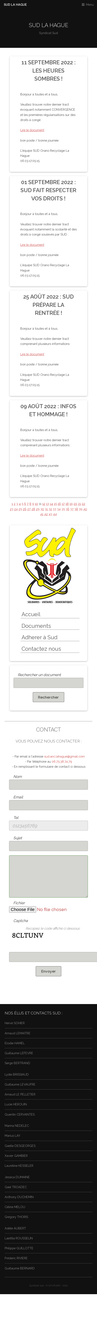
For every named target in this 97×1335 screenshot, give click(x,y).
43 (50, 514)
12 (43, 504)
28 (33, 509)
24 (16, 509)
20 (75, 504)
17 (63, 504)
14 (51, 504)
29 (38, 509)
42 (46, 514)
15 (55, 504)
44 (55, 514)
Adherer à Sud (39, 637)
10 (36, 504)
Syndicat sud (36, 1285)
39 (80, 509)
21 (79, 504)
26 (24, 509)
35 (63, 509)
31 (46, 509)
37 (72, 509)
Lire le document (32, 130)
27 (29, 509)
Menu (90, 4)
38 (76, 509)
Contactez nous (41, 649)
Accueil (31, 614)
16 (59, 504)
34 (59, 509)
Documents (36, 626)
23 (11, 509)
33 (54, 509)
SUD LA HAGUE (15, 4)
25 (20, 509)
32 (50, 509)
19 (71, 504)
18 (67, 504)
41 (41, 514)
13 (47, 504)
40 (85, 509)
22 (83, 504)
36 (67, 509)
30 (42, 509)
